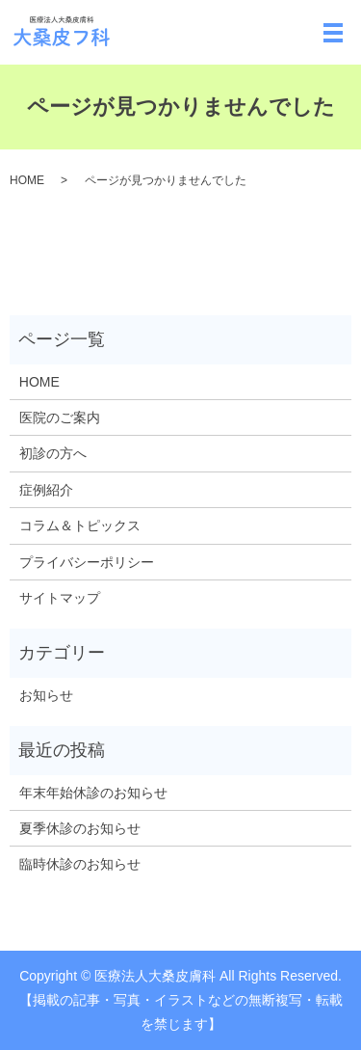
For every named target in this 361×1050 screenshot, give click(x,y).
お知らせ (46, 695)
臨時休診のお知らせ (80, 864)
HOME (27, 180)
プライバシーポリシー (86, 562)
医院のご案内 (59, 417)
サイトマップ (59, 598)
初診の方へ (53, 453)
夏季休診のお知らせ (80, 828)
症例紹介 (46, 490)
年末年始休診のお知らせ (93, 792)
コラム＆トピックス (80, 525)
